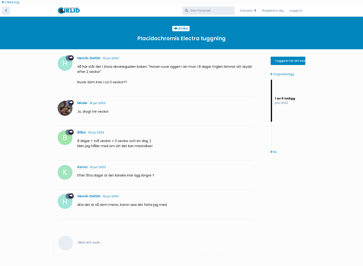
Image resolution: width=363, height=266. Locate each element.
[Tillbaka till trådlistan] (6, 10)
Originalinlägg (282, 74)
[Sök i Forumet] (208, 10)
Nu (273, 152)
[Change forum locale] (248, 10)
